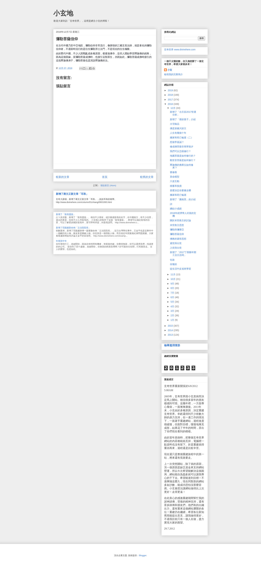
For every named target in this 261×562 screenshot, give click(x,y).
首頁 (104, 177)
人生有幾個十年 (178, 133)
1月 (172, 320)
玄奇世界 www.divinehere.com (179, 49)
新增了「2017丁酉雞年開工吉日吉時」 (183, 253)
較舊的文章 (146, 177)
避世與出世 (176, 243)
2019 (171, 90)
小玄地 (63, 13)
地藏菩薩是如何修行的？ (183, 155)
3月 (172, 311)
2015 (171, 325)
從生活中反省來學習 (180, 268)
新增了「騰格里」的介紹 (183, 199)
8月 (172, 288)
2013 (171, 334)
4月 (172, 306)
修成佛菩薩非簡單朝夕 (181, 146)
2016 (171, 104)
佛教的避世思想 (178, 238)
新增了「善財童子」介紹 (183, 119)
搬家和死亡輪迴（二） (181, 137)
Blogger (142, 555)
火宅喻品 (174, 124)
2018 (171, 95)
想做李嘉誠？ (177, 142)
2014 (171, 330)
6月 (172, 297)
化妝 (172, 259)
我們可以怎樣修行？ (180, 151)
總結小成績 (176, 208)
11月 (173, 274)
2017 (171, 99)
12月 (173, 108)
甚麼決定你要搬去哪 (180, 190)
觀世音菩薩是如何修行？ (183, 160)
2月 (172, 315)
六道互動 (174, 181)
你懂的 (173, 264)
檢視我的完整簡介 (173, 74)
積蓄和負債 (176, 186)
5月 (172, 301)
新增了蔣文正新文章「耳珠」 (72, 193)
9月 (172, 283)
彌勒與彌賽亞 (177, 229)
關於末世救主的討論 (180, 220)
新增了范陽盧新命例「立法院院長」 (73, 227)
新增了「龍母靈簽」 (65, 214)
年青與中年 (61, 241)
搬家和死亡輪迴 (178, 195)
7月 (172, 292)
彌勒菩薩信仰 (177, 234)
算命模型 (174, 176)
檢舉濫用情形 (172, 345)
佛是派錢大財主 (178, 128)
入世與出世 (176, 247)
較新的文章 (62, 177)
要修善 (173, 172)
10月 (173, 279)
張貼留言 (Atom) (108, 185)
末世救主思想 (177, 225)
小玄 (169, 70)
